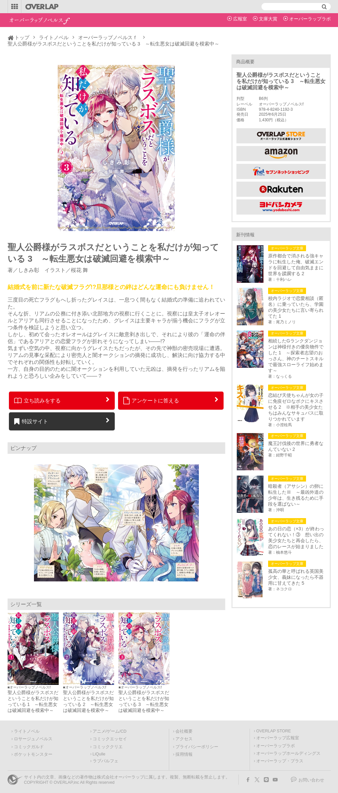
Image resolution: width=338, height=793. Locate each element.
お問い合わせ (311, 780)
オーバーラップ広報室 (277, 738)
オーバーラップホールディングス (288, 753)
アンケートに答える (151, 400)
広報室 (240, 18)
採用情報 (184, 754)
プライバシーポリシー (196, 747)
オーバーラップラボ (310, 18)
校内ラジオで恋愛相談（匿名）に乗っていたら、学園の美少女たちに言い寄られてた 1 (295, 307)
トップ (22, 37)
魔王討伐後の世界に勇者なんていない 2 (295, 446)
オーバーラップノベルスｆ (108, 37)
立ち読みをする (37, 400)
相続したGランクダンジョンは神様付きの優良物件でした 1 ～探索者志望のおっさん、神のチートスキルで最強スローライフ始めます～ (295, 355)
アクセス (184, 739)
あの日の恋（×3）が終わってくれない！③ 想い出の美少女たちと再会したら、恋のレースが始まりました (296, 537)
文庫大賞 (268, 18)
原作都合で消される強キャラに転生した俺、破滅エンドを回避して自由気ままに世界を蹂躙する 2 (295, 264)
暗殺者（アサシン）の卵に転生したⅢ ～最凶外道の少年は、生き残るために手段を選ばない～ (295, 495)
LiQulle (99, 754)
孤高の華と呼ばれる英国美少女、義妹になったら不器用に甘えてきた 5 (295, 577)
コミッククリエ (108, 747)
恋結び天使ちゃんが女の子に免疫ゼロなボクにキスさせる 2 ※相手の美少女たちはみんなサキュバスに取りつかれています (295, 407)
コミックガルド (29, 747)
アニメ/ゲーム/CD (110, 731)
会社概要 (184, 731)
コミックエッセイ (110, 739)
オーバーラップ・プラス (279, 761)
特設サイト (31, 421)
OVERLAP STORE (273, 731)
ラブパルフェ (105, 761)
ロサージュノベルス (33, 739)
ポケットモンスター (33, 754)
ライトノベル (54, 37)
